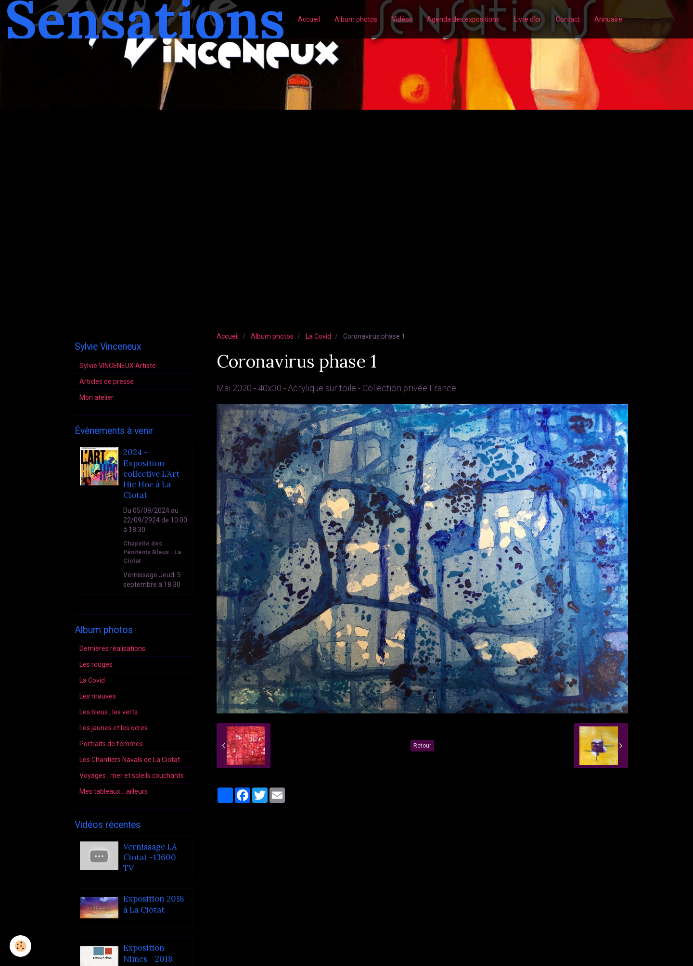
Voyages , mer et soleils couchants (131, 775)
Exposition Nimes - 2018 (148, 953)
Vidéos (402, 19)
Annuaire (608, 19)
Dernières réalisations (112, 648)
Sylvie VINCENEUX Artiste (117, 365)
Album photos (355, 19)
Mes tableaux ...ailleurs (113, 791)
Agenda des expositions (463, 19)
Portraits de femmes (111, 744)
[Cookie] (20, 946)
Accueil (309, 19)
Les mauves (97, 696)
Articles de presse (106, 381)
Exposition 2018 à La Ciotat (153, 904)
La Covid (318, 336)
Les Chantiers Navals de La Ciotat (129, 759)
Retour (422, 745)
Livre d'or (527, 19)
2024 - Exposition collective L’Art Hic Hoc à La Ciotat (151, 474)
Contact (568, 19)
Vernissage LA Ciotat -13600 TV (150, 857)
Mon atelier (96, 397)
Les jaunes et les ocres (113, 728)
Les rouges (96, 664)
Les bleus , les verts (108, 712)
